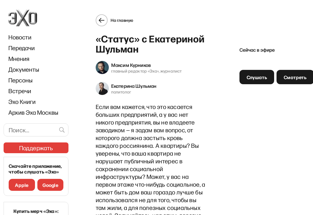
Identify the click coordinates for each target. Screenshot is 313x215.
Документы (23, 69)
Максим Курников (126, 60)
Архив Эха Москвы (33, 112)
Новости (19, 37)
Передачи (21, 48)
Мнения (18, 58)
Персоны (20, 80)
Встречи (19, 91)
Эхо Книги (22, 101)
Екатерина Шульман (129, 81)
